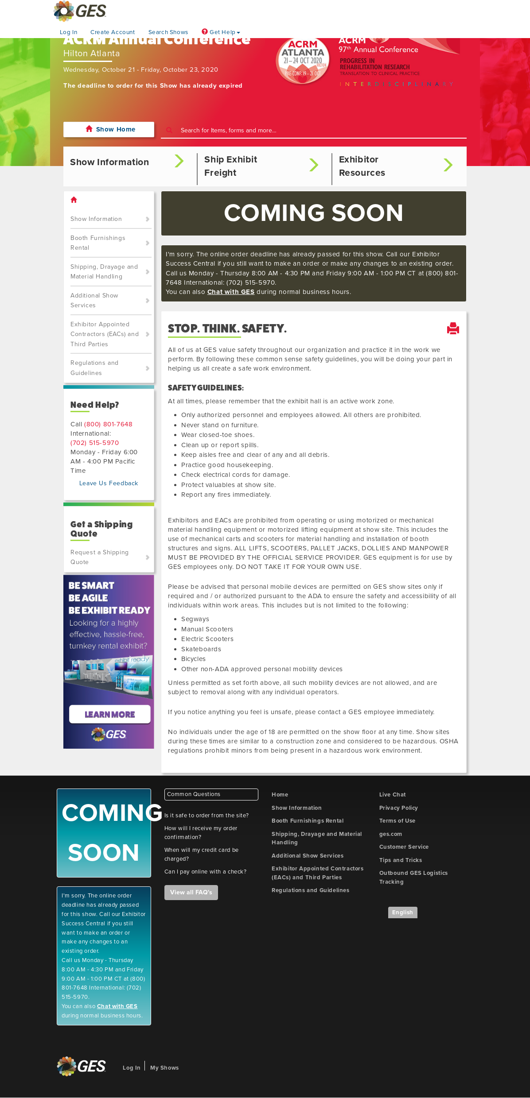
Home (280, 794)
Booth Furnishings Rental (97, 243)
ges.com (390, 834)
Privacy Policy (398, 808)
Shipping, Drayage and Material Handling (104, 272)
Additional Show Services (94, 300)
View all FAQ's (191, 892)
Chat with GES (231, 292)
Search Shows (168, 32)
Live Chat (392, 794)
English (402, 912)
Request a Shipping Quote (99, 557)
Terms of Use (397, 820)
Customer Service (404, 847)
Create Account (112, 32)
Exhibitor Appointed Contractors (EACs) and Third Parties (104, 334)
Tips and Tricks (400, 860)
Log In (69, 32)
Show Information (96, 219)
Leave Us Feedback (108, 483)
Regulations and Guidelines (94, 368)
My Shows (164, 1067)
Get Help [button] (221, 32)
